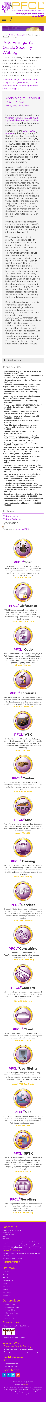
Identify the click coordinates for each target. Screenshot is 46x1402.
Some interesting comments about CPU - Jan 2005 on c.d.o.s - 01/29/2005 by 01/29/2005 (22, 495)
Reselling (23, 1199)
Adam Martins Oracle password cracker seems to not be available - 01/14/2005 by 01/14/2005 (19, 427)
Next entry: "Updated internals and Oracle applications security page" (21, 85)
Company (6, 1286)
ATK (23, 735)
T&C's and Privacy (19, 1382)
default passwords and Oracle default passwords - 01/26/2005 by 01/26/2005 (19, 480)
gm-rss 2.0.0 (22, 529)
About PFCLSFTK (23, 1171)
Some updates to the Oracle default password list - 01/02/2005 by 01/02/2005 (22, 377)
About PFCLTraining (23, 877)
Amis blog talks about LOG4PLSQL (22, 100)
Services (23, 905)
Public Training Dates (10, 1366)
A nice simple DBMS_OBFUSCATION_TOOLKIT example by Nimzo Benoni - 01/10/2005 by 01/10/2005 (22, 407)
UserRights (23, 1068)
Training (23, 861)
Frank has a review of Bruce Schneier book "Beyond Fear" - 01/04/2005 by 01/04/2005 (21, 386)
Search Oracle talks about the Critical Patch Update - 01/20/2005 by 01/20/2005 (21, 453)
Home (4, 35)
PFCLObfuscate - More (10, 1307)
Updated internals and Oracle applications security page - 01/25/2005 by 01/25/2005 (21, 475)
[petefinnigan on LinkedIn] (4, 1375)
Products (5, 1271)
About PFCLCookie (23, 792)
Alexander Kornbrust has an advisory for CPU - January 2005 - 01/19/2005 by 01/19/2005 (22, 448)
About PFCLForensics (23, 706)
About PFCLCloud (23, 1040)
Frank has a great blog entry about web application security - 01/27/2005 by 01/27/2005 (22, 484)
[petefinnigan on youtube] (18, 1375)
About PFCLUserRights (23, 1084)
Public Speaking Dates (10, 1364)
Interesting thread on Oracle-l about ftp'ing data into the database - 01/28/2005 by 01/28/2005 (21, 490)
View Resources (7, 1280)
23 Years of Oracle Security (17, 1346)
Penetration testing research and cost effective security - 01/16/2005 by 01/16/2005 (20, 437)
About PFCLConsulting (23, 960)
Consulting (23, 949)
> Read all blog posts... (12, 1357)
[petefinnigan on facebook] (9, 1375)
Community (6, 1292)
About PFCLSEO (23, 833)
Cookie (23, 778)
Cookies (5, 1289)
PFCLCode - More (8, 1310)
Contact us (6, 1295)
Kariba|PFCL (27, 1385)
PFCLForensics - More (10, 1313)
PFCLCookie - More (9, 1319)
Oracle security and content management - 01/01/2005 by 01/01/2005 (21, 372)
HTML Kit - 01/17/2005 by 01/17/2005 (18, 440)
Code (23, 649)
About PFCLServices (23, 920)
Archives (12, 35)
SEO (23, 820)
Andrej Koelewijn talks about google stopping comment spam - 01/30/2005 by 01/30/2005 (22, 499)
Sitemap (30, 1382)
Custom (23, 988)
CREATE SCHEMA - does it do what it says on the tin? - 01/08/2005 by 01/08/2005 (21, 397)
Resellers (5, 1283)
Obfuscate (23, 606)
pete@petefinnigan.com (11, 1250)
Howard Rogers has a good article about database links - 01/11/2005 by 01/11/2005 (20, 412)
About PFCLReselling (23, 1213)
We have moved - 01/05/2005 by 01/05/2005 (21, 389)
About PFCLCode (23, 665)
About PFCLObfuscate (23, 621)
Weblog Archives (11, 519)
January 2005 (22, 35)
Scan (23, 562)
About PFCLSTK (23, 1125)
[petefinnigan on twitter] (13, 1375)
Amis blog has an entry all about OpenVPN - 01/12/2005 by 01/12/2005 (21, 417)
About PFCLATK (23, 750)
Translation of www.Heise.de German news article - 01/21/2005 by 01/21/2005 (21, 457)
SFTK (23, 1153)
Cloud (23, 1029)
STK (23, 1112)
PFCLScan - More (8, 1304)
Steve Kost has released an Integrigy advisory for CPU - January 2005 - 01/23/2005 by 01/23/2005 (22, 466)
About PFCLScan (23, 578)
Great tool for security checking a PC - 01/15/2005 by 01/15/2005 (19, 432)
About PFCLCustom (23, 1001)
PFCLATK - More (8, 1316)
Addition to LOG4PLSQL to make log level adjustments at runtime (21, 119)
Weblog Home (10, 516)
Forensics (23, 693)
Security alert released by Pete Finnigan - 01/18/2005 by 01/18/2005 (20, 444)
